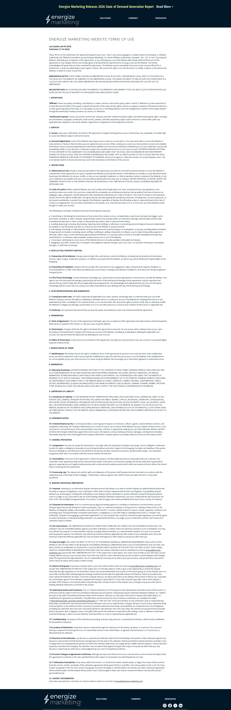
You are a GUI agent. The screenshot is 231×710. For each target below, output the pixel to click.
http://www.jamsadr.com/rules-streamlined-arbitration (73, 601)
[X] (175, 705)
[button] (105, 18)
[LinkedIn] (181, 705)
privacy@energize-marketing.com (143, 566)
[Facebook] (170, 705)
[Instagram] (165, 705)
